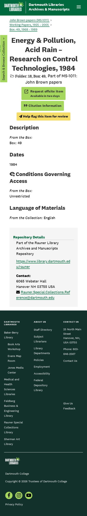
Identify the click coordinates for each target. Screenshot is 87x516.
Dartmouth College (17, 473)
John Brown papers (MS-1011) (30, 20)
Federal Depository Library (41, 385)
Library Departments (42, 350)
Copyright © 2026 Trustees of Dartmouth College (36, 481)
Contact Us (70, 361)
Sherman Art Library (12, 441)
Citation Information (42, 106)
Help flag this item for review (43, 116)
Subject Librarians (40, 339)
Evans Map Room (14, 358)
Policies (39, 360)
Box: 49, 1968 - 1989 (23, 29)
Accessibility (42, 373)
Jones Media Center (15, 370)
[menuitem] (9, 496)
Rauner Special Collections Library (13, 427)
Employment (42, 366)
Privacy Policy (14, 504)
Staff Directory (43, 329)
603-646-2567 (71, 351)
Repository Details (29, 237)
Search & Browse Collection (3, 60)
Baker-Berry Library (11, 335)
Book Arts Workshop (14, 346)
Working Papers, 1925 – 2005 (30, 25)
